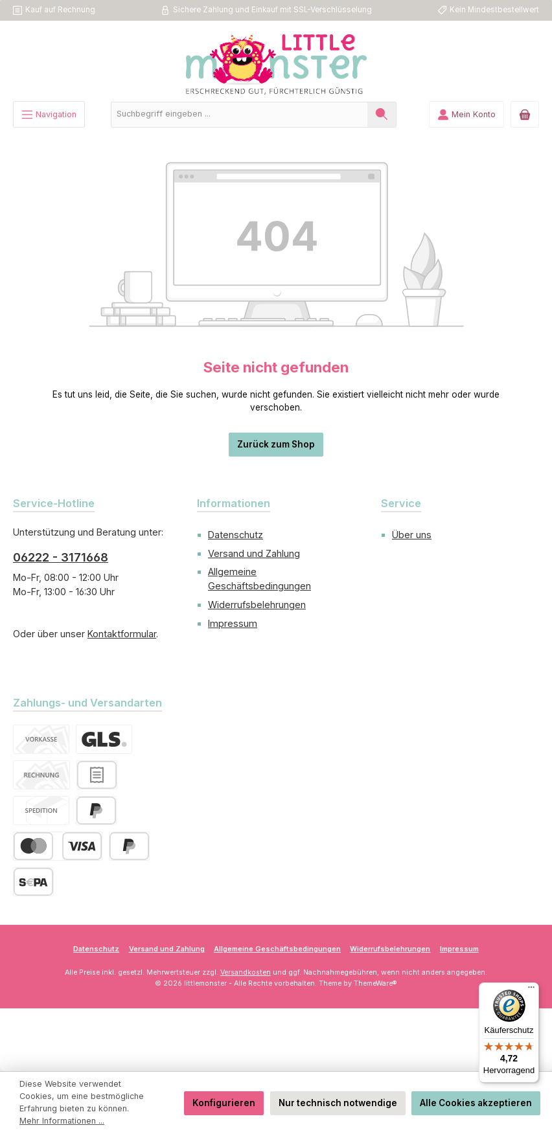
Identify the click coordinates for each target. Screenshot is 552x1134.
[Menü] (49, 114)
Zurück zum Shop (276, 444)
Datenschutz (235, 534)
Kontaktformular (121, 633)
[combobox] (239, 115)
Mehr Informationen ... (61, 1121)
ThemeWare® (375, 983)
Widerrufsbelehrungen (257, 604)
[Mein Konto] (466, 114)
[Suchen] (382, 115)
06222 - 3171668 (60, 557)
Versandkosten (245, 972)
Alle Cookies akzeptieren (476, 1103)
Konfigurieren (223, 1103)
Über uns (411, 534)
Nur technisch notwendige (338, 1103)
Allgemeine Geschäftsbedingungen (277, 949)
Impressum (232, 623)
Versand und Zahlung (254, 553)
